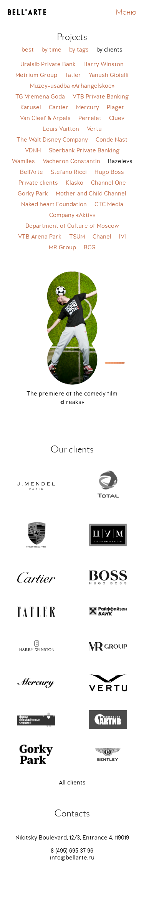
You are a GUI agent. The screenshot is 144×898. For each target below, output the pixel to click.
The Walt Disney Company (52, 139)
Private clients (38, 182)
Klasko (74, 182)
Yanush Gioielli (109, 75)
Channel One (108, 182)
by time (51, 49)
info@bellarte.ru (72, 857)
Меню (126, 12)
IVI (122, 236)
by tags (79, 49)
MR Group (62, 247)
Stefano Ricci (69, 172)
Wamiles (23, 161)
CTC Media (108, 204)
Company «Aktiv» (72, 215)
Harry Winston (103, 64)
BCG (90, 247)
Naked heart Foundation (54, 204)
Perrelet (89, 118)
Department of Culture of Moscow (72, 225)
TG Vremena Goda (40, 96)
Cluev (116, 118)
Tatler (73, 75)
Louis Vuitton (61, 128)
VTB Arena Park (39, 236)
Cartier (58, 107)
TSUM (77, 236)
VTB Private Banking (101, 96)
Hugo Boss (109, 172)
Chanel (102, 236)
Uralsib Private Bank (48, 64)
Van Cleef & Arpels (45, 118)
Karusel (30, 107)
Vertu (94, 128)
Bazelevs (120, 161)
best (28, 49)
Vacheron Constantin (71, 161)
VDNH (33, 150)
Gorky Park (33, 193)
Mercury (87, 107)
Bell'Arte (31, 172)
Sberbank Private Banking (84, 150)
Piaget (115, 107)
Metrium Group (36, 75)
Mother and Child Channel (91, 193)
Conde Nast (111, 139)
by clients (109, 49)
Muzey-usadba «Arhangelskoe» (72, 85)
